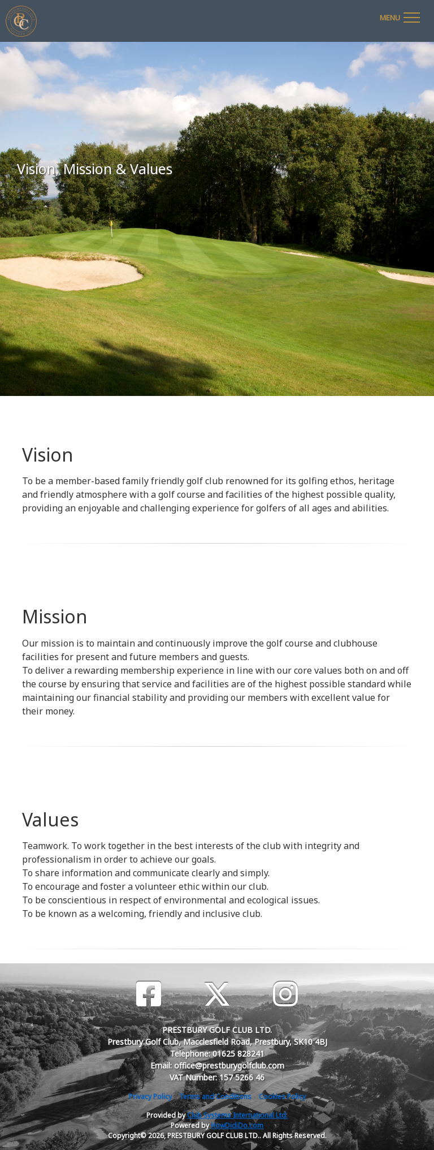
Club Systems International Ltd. (237, 1115)
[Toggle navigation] (399, 16)
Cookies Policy (282, 1096)
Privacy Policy (150, 1096)
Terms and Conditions (215, 1096)
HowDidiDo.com (237, 1125)
